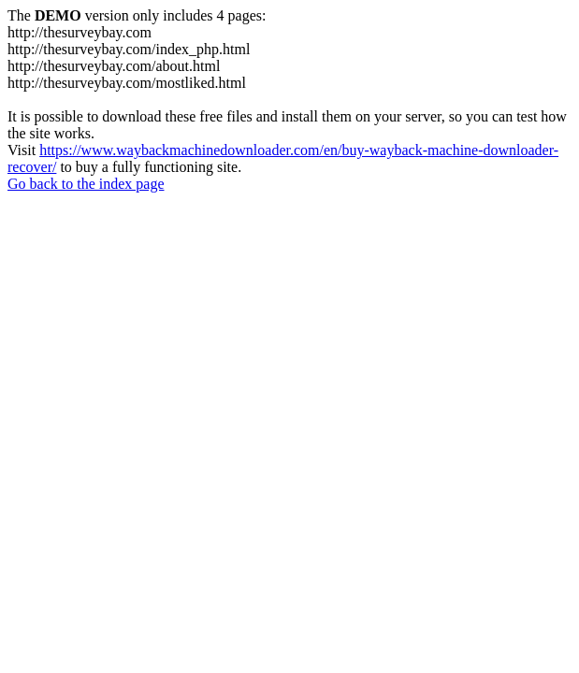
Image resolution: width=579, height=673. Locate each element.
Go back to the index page (86, 184)
